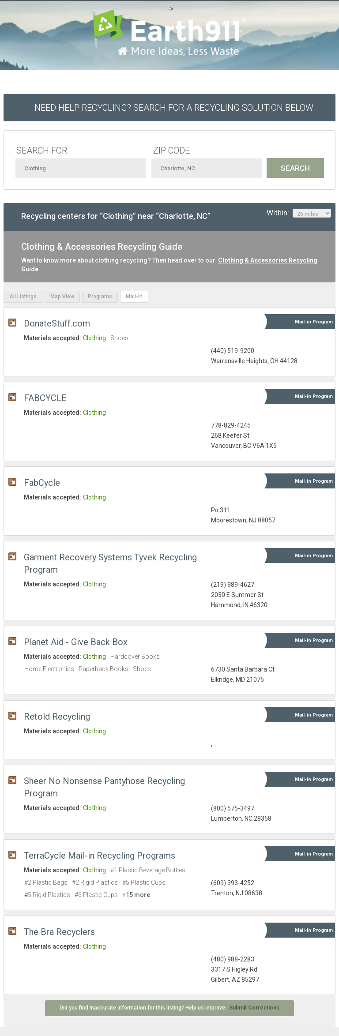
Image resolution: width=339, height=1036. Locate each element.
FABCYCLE (45, 398)
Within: (299, 213)
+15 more (136, 894)
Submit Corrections (254, 1008)
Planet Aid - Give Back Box (76, 642)
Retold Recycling (57, 716)
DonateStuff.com (57, 323)
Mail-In (134, 296)
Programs (100, 296)
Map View (62, 296)
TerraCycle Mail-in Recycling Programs (99, 855)
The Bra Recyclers (59, 932)
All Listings (23, 296)
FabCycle (42, 482)
